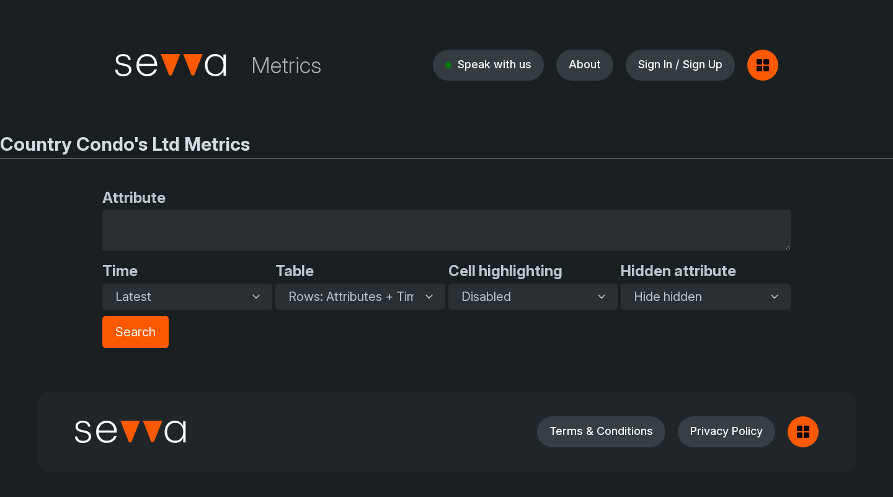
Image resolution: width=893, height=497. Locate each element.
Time (120, 271)
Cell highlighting (505, 271)
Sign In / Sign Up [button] (680, 64)
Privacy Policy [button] (726, 430)
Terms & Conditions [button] (601, 430)
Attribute (134, 198)
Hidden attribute (678, 271)
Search (135, 332)
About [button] (585, 64)
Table (294, 271)
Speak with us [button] (494, 64)
